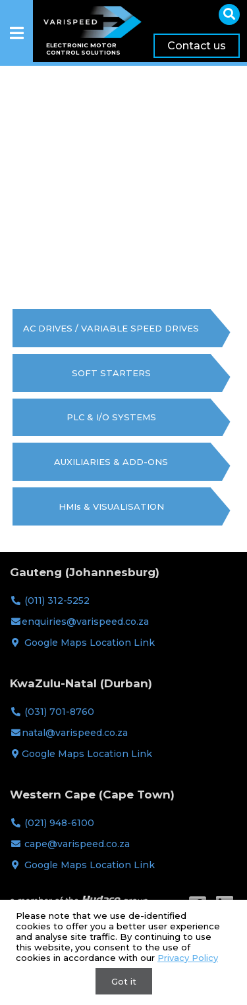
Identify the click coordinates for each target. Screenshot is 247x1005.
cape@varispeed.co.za (77, 844)
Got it (123, 981)
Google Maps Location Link (89, 643)
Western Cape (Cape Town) (92, 794)
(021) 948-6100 (59, 823)
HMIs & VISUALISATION (111, 506)
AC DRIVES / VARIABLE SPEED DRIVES (111, 328)
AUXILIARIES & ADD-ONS (111, 461)
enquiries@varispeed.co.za (85, 621)
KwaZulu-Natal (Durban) (81, 683)
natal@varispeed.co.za (75, 733)
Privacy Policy (187, 957)
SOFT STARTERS (111, 373)
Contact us (196, 45)
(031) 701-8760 (59, 712)
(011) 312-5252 (57, 600)
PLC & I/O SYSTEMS (111, 417)
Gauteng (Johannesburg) (84, 572)
